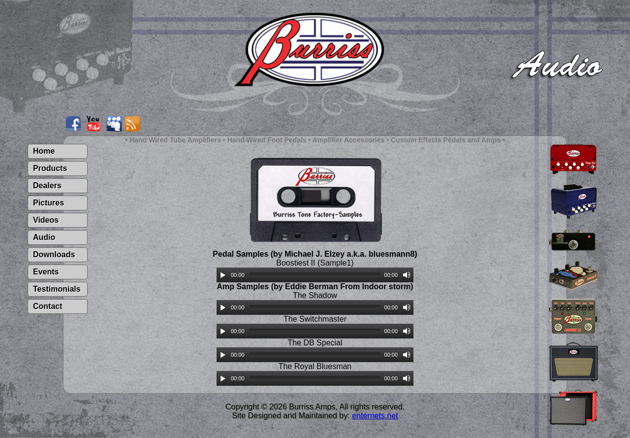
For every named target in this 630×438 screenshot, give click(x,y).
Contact (48, 306)
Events (46, 272)
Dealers (47, 185)
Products (50, 168)
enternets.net (375, 415)
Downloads (54, 254)
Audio (44, 237)
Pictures (48, 203)
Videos (46, 220)
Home (44, 151)
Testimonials (57, 289)
